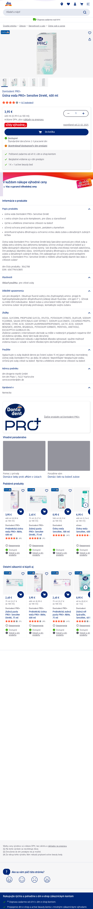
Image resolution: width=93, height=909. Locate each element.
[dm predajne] (62, 4)
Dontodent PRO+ (11, 91)
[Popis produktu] (46, 209)
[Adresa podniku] (46, 368)
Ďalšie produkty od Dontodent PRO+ (42, 417)
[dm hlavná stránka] (8, 4)
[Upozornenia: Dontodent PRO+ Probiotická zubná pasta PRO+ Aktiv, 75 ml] (60, 625)
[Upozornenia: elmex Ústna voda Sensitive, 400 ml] (83, 545)
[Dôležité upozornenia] (46, 291)
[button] (88, 4)
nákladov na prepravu (57, 846)
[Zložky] (46, 313)
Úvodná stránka (9, 26)
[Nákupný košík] (81, 4)
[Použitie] (46, 350)
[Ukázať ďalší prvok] (85, 505)
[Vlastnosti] (46, 277)
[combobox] (46, 12)
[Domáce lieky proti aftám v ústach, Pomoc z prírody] (24, 460)
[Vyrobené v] (46, 387)
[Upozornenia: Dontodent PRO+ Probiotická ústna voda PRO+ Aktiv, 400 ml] (12, 545)
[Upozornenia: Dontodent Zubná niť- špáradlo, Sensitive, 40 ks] (83, 625)
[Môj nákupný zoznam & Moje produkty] (68, 4)
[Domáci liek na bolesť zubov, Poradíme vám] (69, 460)
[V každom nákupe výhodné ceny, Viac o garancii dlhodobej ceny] (46, 184)
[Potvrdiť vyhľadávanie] (85, 12)
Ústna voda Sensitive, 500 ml (61, 530)
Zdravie (22, 26)
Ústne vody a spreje (56, 26)
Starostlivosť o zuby (36, 26)
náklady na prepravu (33, 120)
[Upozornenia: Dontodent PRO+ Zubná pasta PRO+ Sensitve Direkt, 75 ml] (36, 545)
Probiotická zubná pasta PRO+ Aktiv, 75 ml (62, 615)
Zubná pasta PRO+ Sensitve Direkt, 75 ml (36, 532)
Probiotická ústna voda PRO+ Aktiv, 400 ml (14, 532)
